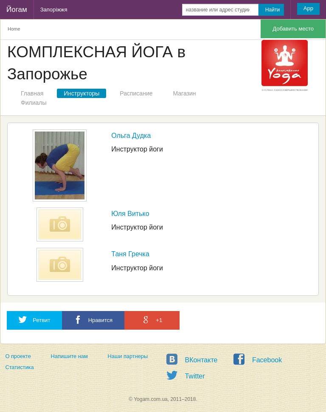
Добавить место (293, 28)
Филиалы (33, 102)
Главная (32, 93)
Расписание (136, 93)
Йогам (16, 10)
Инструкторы (81, 93)
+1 (152, 320)
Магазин (184, 93)
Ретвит (34, 320)
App (308, 8)
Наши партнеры (128, 356)
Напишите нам (69, 356)
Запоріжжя (53, 9)
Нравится (93, 320)
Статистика (19, 367)
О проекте (18, 356)
